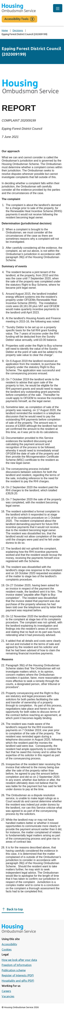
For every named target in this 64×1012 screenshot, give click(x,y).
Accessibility (9, 944)
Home (5, 30)
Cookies (7, 949)
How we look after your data (19, 959)
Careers (6, 991)
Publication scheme (14, 970)
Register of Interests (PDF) (18, 975)
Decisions (18, 30)
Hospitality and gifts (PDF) (18, 980)
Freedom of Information (17, 965)
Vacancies (8, 996)
